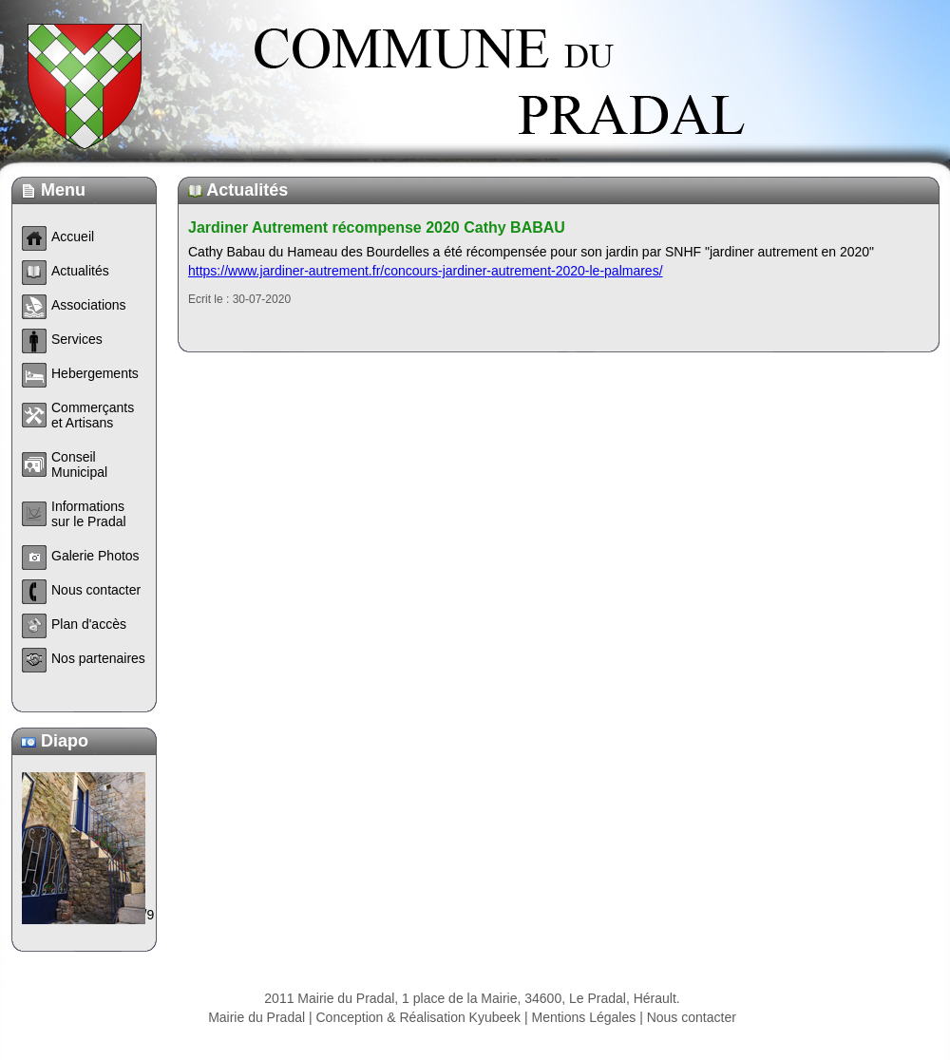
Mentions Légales (584, 1017)
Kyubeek (495, 1017)
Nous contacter (691, 1017)
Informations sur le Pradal (88, 514)
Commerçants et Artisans (92, 415)
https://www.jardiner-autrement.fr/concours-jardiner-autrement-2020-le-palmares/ (425, 270)
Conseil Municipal (79, 464)
